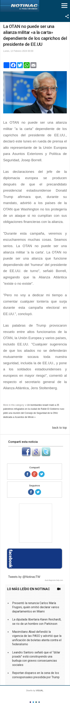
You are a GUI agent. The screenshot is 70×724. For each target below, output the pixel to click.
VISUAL (39, 690)
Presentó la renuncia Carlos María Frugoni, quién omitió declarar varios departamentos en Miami (35, 607)
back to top (59, 427)
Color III (36, 702)
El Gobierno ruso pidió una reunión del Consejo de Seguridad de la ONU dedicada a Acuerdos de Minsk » (33, 413)
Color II (33, 702)
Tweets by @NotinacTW (24, 576)
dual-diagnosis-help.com (54, 580)
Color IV (39, 702)
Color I (30, 702)
